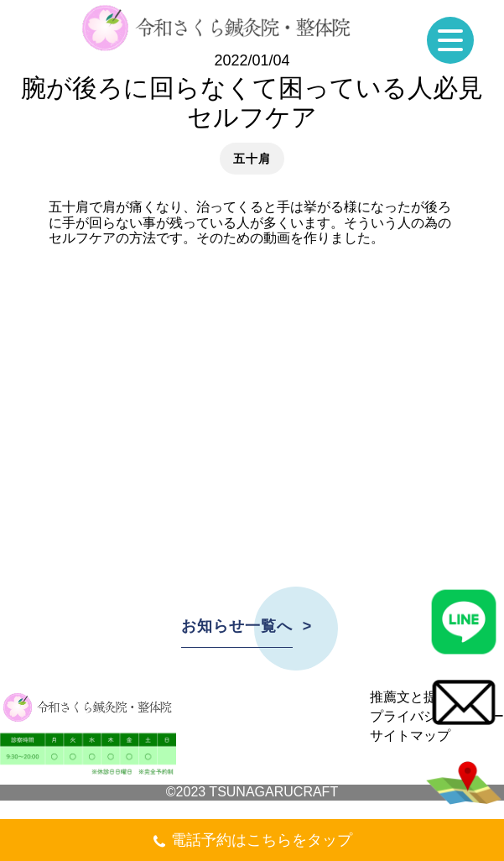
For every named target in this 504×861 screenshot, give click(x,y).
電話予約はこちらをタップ (252, 842)
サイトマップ (410, 735)
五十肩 (251, 158)
